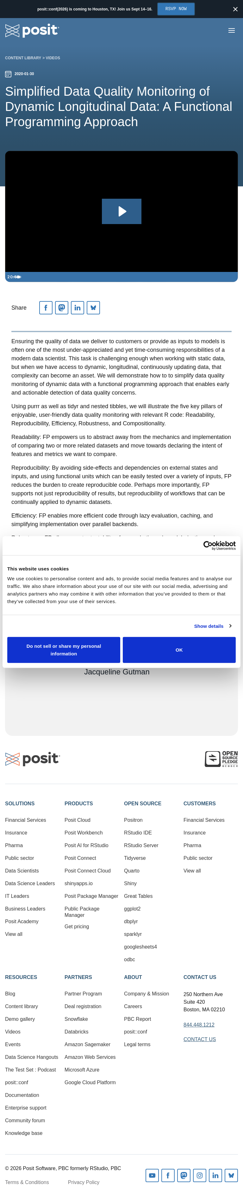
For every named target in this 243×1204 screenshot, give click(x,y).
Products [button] (79, 803)
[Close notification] (235, 9)
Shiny (130, 883)
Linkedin (215, 1175)
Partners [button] (78, 977)
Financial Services (25, 820)
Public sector (19, 858)
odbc (129, 959)
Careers (133, 1006)
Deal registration (83, 1006)
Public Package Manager (82, 912)
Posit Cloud (77, 820)
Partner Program (83, 993)
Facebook (168, 1175)
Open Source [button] (142, 803)
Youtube (152, 1175)
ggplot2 (132, 908)
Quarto (132, 870)
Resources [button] (21, 977)
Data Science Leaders (30, 883)
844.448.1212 (199, 1024)
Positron (133, 820)
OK (179, 650)
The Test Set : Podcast (30, 1069)
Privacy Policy (84, 1182)
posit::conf (16, 1082)
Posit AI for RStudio (87, 845)
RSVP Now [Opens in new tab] (176, 9)
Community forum (25, 1120)
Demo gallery (20, 1019)
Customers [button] (200, 803)
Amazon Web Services (90, 1057)
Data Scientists (22, 870)
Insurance (16, 832)
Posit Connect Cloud (88, 870)
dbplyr (131, 921)
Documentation (22, 1095)
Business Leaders (25, 908)
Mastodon (183, 1175)
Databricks (77, 1031)
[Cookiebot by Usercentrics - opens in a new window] (208, 545)
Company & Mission (146, 993)
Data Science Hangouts (31, 1057)
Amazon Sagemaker (87, 1044)
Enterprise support (26, 1108)
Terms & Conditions (27, 1182)
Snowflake (76, 1019)
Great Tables (138, 896)
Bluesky (231, 1175)
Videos (53, 58)
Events (13, 1044)
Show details (209, 625)
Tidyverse (135, 858)
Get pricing (77, 926)
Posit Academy (22, 921)
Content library (23, 58)
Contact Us (200, 977)
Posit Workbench (84, 832)
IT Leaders (17, 896)
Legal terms (137, 1044)
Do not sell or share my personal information (64, 649)
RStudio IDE (138, 832)
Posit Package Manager (91, 896)
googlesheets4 (140, 947)
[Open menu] (231, 30)
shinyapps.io (79, 883)
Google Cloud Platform (90, 1082)
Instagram (199, 1175)
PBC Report (137, 1019)
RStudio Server (141, 845)
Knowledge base (23, 1133)
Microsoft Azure (82, 1069)
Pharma (14, 845)
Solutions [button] (19, 803)
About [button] (133, 977)
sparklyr (133, 934)
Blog (10, 993)
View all (13, 934)
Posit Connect (80, 858)
